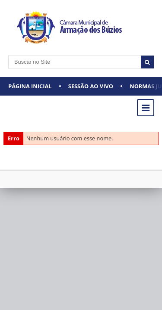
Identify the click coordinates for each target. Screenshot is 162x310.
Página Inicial (29, 86)
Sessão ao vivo (90, 86)
